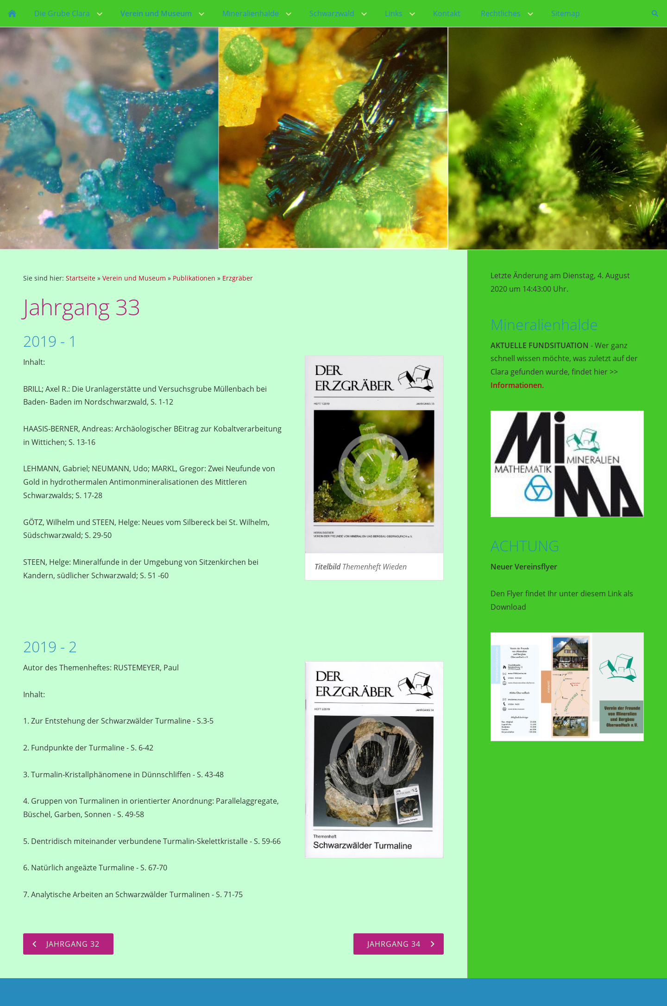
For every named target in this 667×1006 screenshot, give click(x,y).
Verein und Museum (134, 278)
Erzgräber (237, 278)
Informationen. (517, 385)
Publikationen (194, 278)
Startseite (80, 278)
